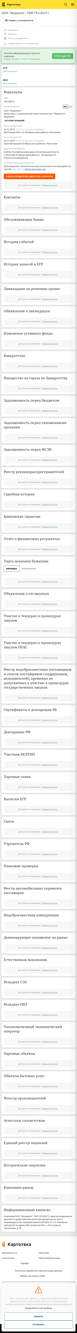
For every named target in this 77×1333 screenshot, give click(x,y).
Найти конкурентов (35, 169)
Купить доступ (63, 56)
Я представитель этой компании (21, 43)
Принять (38, 1316)
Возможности (9, 1252)
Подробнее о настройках (38, 1308)
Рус (65, 106)
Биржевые (11, 568)
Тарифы (24, 1263)
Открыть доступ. (49, 185)
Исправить (11, 30)
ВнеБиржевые (29, 568)
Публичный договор (49, 1257)
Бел (70, 106)
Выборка (10, 34)
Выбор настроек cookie (32, 1275)
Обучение (43, 1252)
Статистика (8, 1257)
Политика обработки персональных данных (38, 1270)
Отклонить (38, 1324)
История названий (14, 120)
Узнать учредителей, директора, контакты (29, 176)
